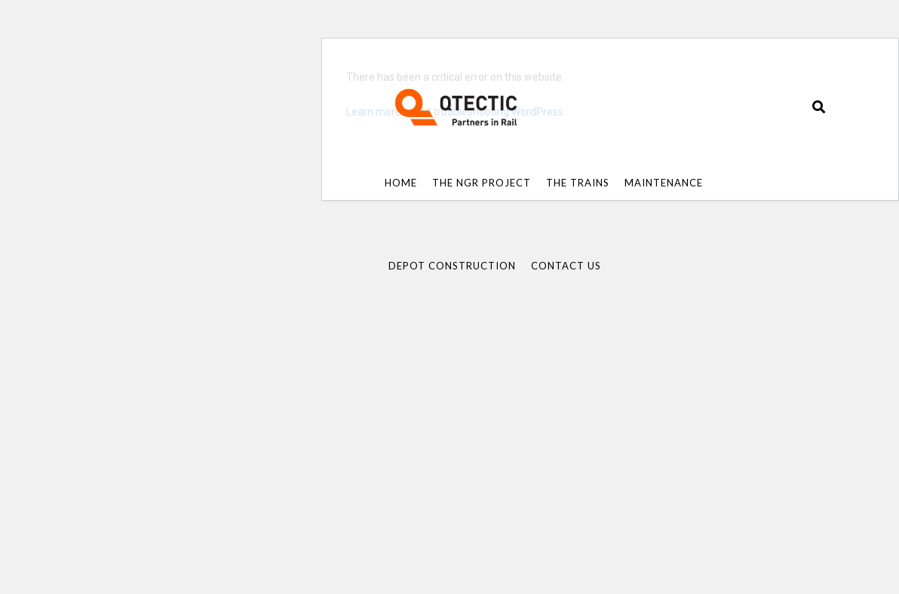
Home (401, 183)
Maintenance (663, 183)
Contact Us (566, 266)
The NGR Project (481, 183)
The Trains (577, 183)
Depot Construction (452, 266)
